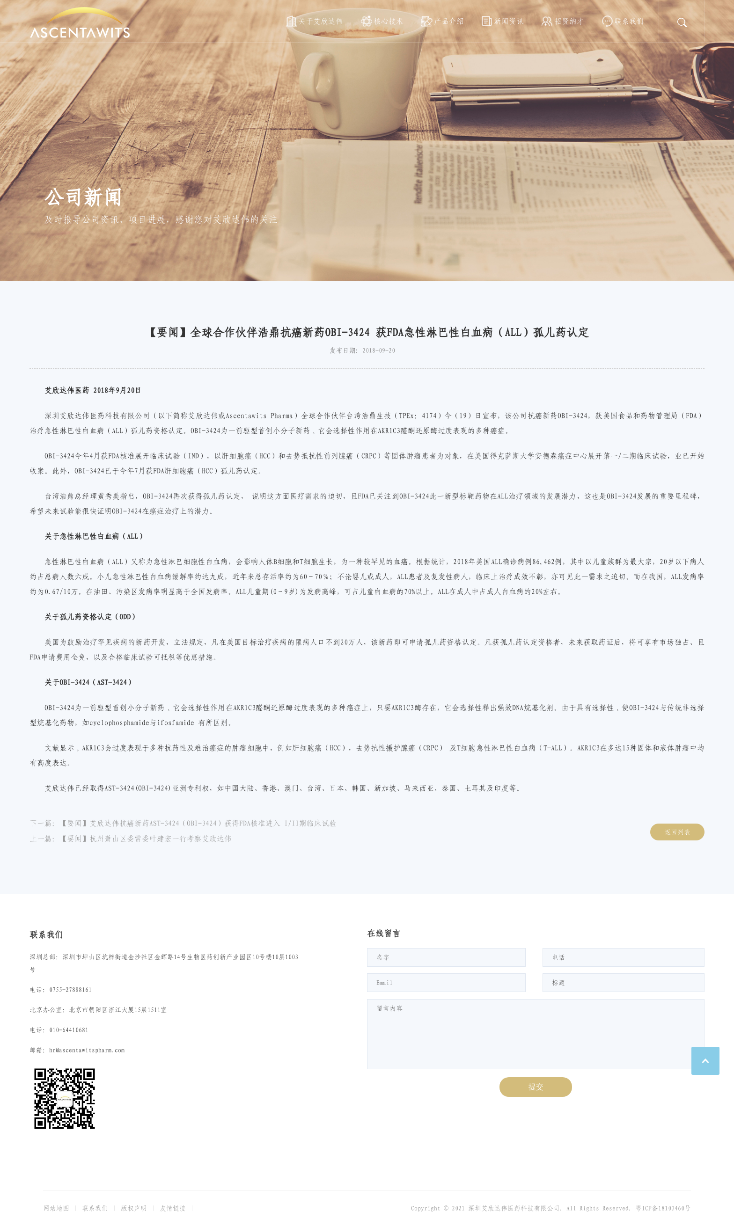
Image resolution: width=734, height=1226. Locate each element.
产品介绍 (449, 21)
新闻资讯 (509, 21)
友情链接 (173, 1208)
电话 (558, 957)
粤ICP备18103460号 (663, 1208)
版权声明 (134, 1208)
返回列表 (677, 832)
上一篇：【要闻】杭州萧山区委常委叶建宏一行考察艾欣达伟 (130, 838)
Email (384, 982)
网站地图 (56, 1208)
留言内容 (389, 1008)
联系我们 (629, 21)
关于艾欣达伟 (320, 21)
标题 (558, 982)
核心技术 (389, 21)
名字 (382, 957)
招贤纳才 (569, 21)
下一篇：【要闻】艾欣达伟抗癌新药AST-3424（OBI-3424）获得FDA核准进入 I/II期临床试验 (183, 823)
